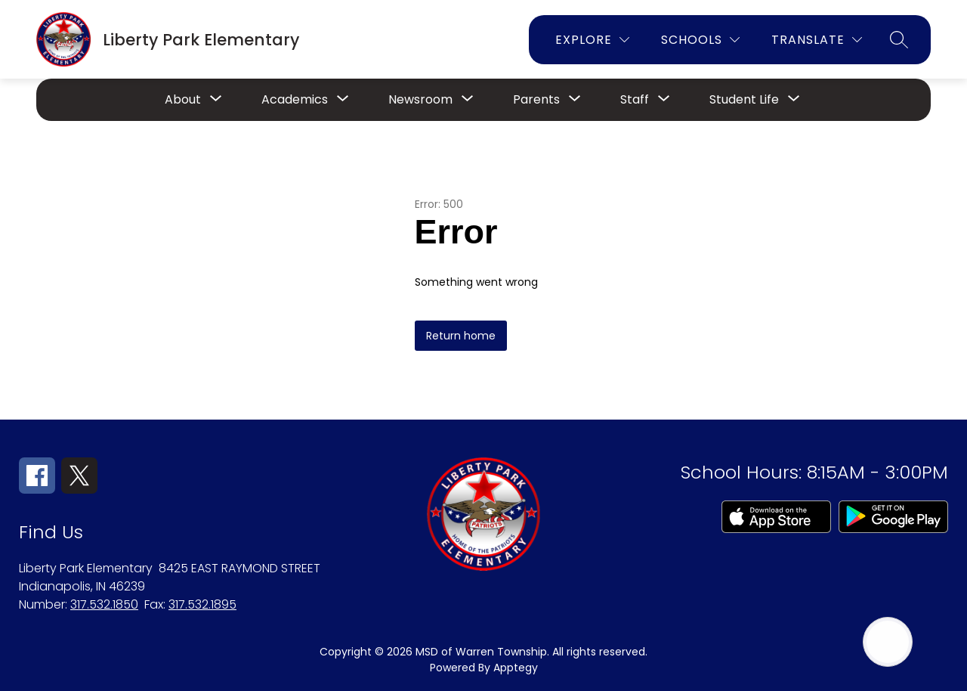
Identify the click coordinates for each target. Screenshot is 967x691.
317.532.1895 (202, 604)
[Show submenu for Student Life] (744, 100)
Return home (461, 335)
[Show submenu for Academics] (294, 100)
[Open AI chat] (888, 642)
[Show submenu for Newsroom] (420, 100)
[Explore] (592, 39)
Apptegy (515, 667)
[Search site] (899, 39)
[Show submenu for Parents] (536, 100)
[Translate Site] (817, 39)
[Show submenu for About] (183, 100)
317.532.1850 (104, 604)
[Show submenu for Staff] (634, 100)
